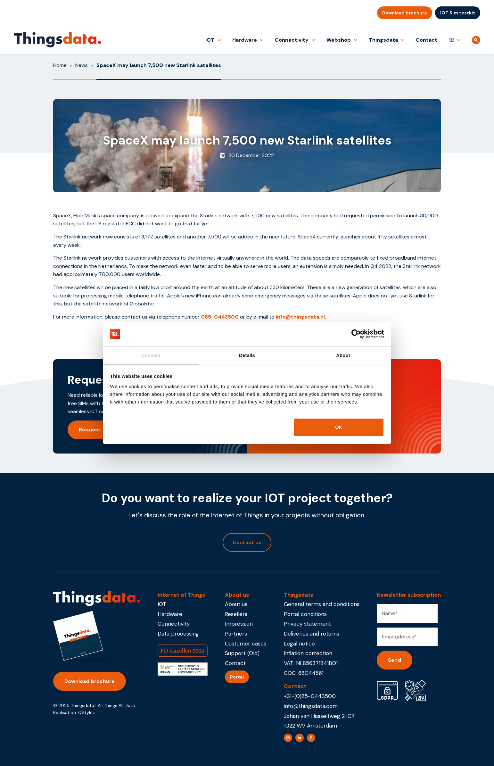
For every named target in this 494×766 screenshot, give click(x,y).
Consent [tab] (151, 355)
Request (90, 429)
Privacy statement (307, 623)
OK (338, 427)
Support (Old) (242, 653)
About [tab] (343, 355)
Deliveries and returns (311, 633)
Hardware (244, 40)
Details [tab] (247, 355)
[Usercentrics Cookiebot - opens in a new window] (356, 334)
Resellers (236, 614)
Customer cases (245, 643)
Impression (239, 623)
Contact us (247, 542)
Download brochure (404, 13)
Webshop (338, 40)
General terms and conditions (321, 604)
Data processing (178, 633)
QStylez (86, 712)
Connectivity (292, 40)
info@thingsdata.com (311, 706)
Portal (237, 677)
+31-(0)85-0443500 (310, 696)
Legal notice (299, 643)
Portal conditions (305, 614)
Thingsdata (383, 40)
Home (60, 65)
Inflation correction (308, 653)
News (81, 65)
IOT (209, 40)
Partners (236, 633)
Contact (426, 40)
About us (236, 604)
